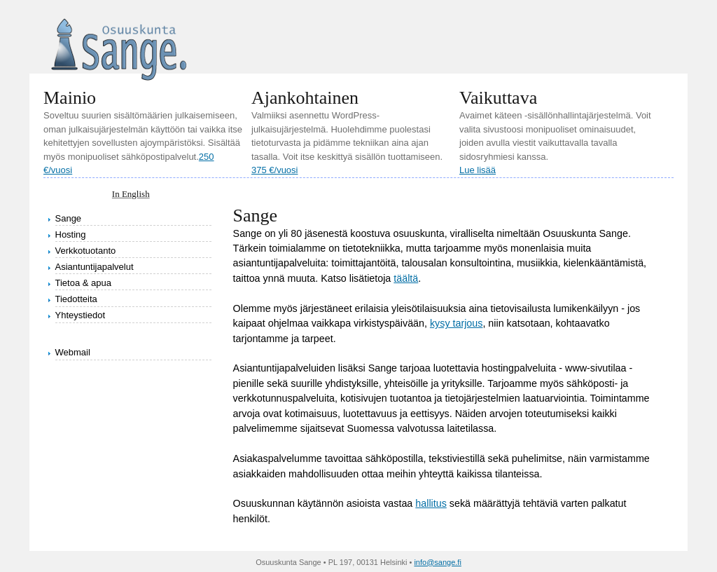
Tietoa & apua (83, 283)
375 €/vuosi (274, 170)
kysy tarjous (456, 323)
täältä (406, 278)
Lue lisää (477, 170)
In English (131, 194)
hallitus (431, 503)
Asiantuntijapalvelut (94, 266)
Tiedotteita (76, 299)
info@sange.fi (437, 562)
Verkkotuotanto (85, 250)
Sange (68, 218)
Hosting (70, 234)
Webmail (72, 352)
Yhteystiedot (80, 315)
